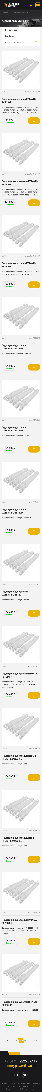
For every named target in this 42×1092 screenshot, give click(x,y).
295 (16, 1040)
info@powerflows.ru (21, 1065)
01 (7, 1040)
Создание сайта (12, 1089)
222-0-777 (21, 1061)
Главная (5, 12)
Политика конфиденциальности (21, 1086)
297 (25, 1040)
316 (35, 1040)
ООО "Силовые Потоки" (21, 1083)
